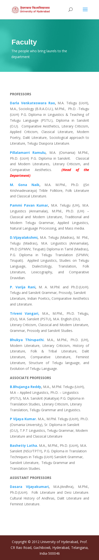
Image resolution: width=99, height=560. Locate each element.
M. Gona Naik (24, 184)
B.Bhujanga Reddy (25, 386)
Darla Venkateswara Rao (32, 103)
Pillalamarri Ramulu (28, 152)
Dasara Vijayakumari (29, 486)
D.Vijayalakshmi (24, 237)
